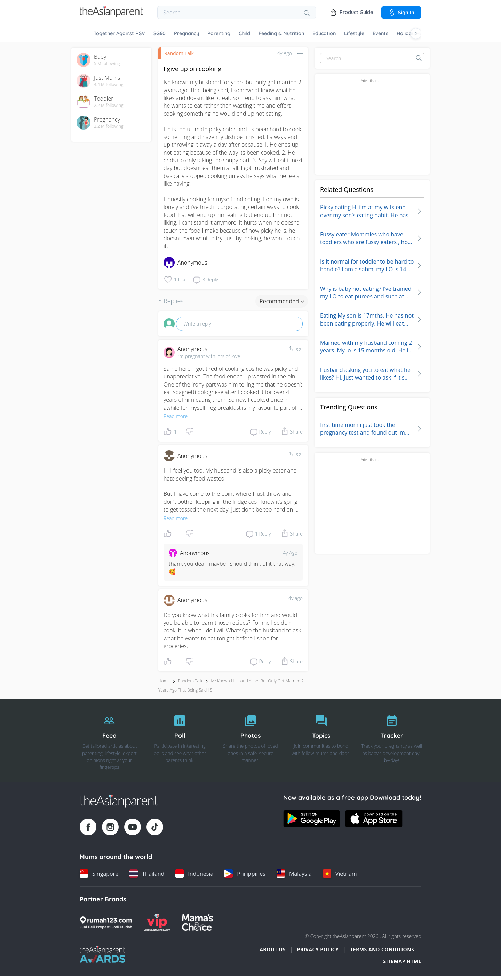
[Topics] (321, 740)
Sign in (401, 12)
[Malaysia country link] (294, 873)
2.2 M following (109, 105)
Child (244, 33)
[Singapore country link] (99, 873)
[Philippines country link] (244, 873)
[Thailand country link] (146, 873)
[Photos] (251, 740)
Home (164, 681)
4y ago (295, 348)
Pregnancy (186, 33)
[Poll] (180, 740)
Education (324, 33)
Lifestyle (354, 33)
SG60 (159, 33)
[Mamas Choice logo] (197, 922)
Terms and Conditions (382, 949)
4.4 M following (109, 84)
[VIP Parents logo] (157, 922)
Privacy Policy (318, 949)
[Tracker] (391, 740)
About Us (273, 949)
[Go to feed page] (111, 14)
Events (380, 33)
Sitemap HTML (402, 961)
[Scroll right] (415, 33)
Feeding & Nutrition (281, 33)
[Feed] (109, 740)
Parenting (218, 33)
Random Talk (179, 53)
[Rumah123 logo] (106, 922)
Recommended (282, 301)
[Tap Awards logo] (102, 954)
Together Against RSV (119, 33)
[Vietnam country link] (340, 873)
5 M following (107, 64)
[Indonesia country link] (194, 873)
